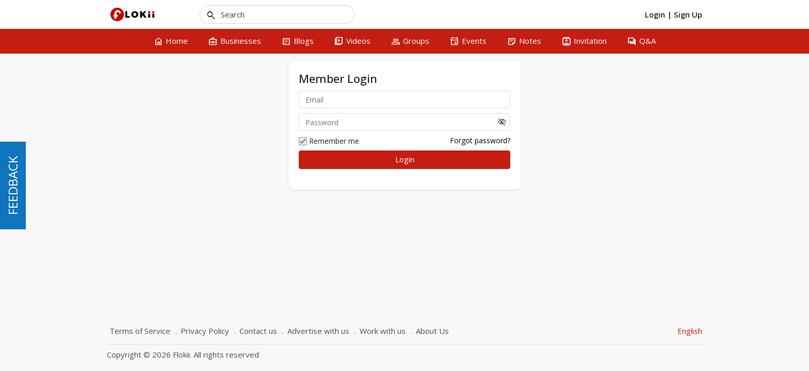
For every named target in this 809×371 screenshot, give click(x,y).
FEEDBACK (12, 185)
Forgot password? (480, 140)
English (689, 331)
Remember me (329, 141)
